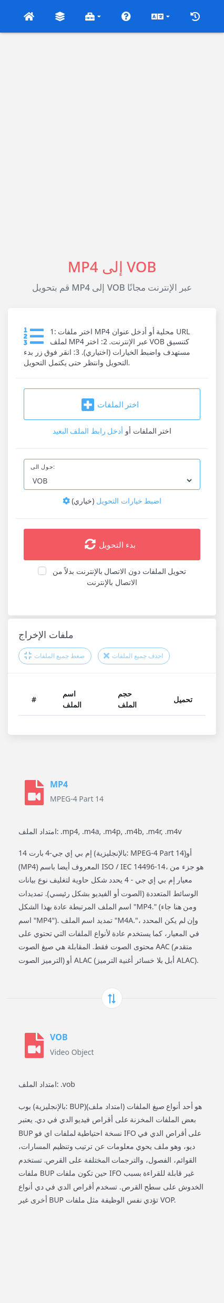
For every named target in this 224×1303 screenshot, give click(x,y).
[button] (29, 16)
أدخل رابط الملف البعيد (88, 431)
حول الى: (42, 466)
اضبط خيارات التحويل (112, 501)
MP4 (59, 784)
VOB (59, 1037)
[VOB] (34, 1045)
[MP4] (34, 792)
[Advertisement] (112, 145)
